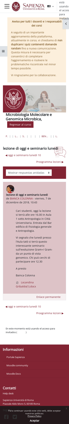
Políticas (10, 336)
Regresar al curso (20, 124)
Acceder (21, 332)
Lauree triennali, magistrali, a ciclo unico (16, 136)
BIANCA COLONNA (21, 198)
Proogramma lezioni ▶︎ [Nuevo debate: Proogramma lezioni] (50, 162)
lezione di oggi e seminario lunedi (57, 136)
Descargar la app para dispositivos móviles (29, 339)
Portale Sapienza (15, 357)
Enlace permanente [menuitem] (48, 297)
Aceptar (34, 420)
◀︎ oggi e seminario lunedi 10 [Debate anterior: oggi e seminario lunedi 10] (23, 155)
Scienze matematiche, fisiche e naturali (23, 136)
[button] (50, 6)
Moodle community (17, 365)
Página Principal (7, 136)
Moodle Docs (13, 373)
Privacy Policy (34, 416)
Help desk (8, 393)
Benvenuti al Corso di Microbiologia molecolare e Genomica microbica (45, 136)
